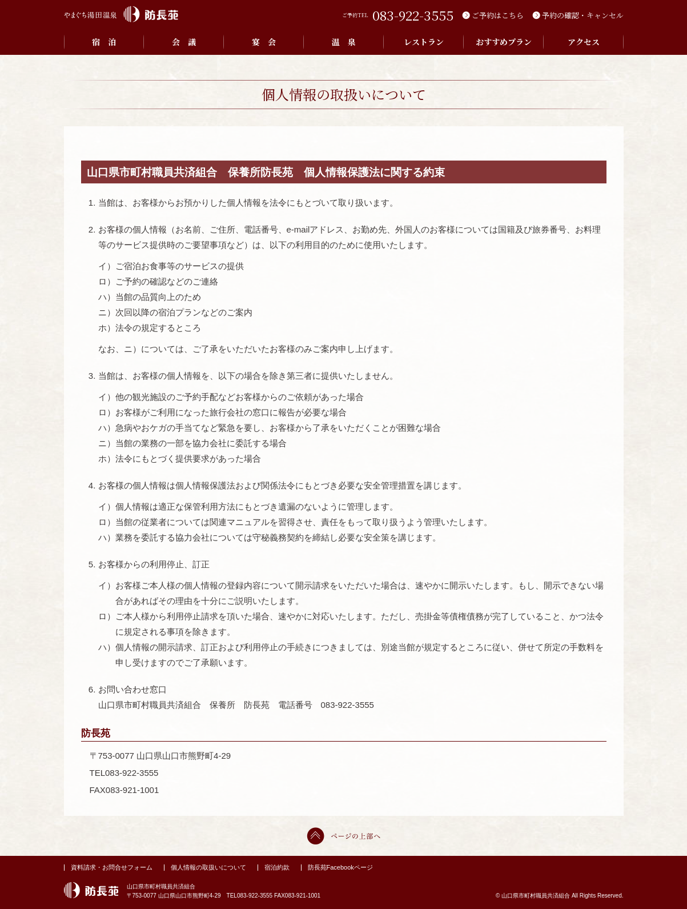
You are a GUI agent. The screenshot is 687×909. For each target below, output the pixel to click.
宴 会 (264, 41)
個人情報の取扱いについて (208, 867)
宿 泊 (104, 41)
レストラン (424, 41)
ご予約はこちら (498, 15)
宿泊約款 (277, 867)
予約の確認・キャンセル (583, 15)
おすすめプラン (504, 41)
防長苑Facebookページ (340, 867)
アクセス (584, 41)
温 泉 (344, 41)
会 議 (184, 41)
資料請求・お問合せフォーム (111, 867)
